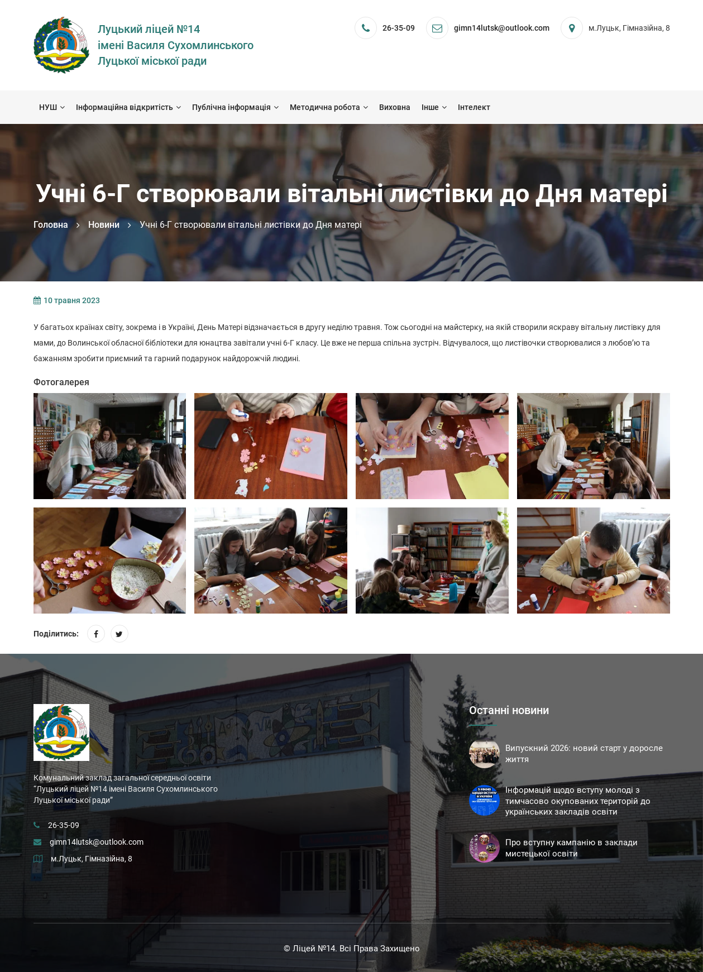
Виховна (394, 107)
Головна (51, 224)
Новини (103, 224)
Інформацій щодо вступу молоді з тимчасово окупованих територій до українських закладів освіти (578, 801)
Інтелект (474, 107)
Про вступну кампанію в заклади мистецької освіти (571, 848)
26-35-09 (398, 27)
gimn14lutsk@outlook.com (97, 841)
